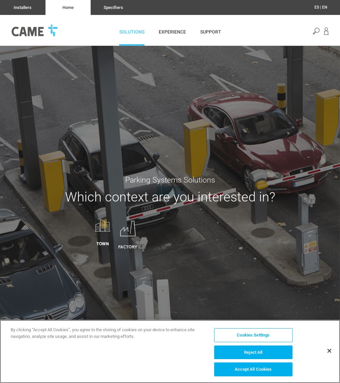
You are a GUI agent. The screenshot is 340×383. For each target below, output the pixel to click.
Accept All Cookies (253, 369)
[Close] (329, 351)
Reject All (253, 352)
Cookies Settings (253, 335)
